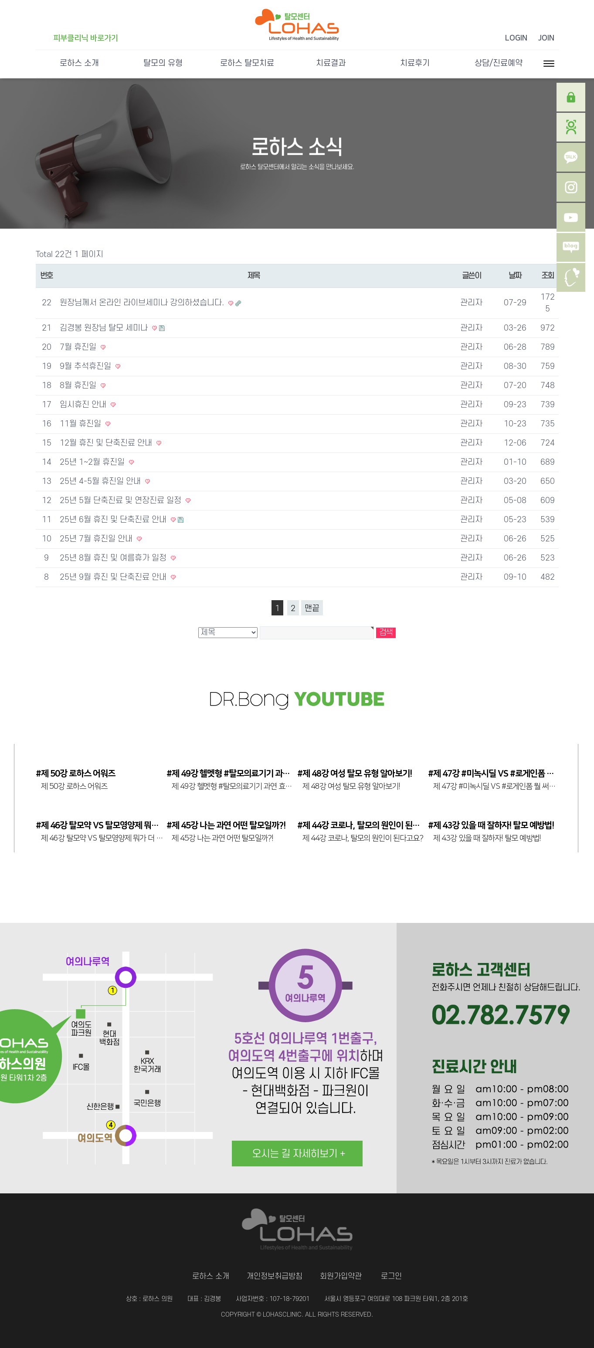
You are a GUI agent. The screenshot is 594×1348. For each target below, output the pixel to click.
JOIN (546, 38)
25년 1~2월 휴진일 (93, 462)
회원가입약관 (341, 1276)
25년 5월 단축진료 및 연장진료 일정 (121, 500)
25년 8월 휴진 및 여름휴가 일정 (114, 558)
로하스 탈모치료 (247, 63)
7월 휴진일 (79, 347)
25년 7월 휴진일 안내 (97, 539)
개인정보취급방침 (274, 1276)
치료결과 (331, 63)
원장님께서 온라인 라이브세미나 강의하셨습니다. (143, 302)
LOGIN (516, 38)
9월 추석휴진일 (86, 366)
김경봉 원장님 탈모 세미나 (105, 328)
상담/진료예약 (499, 63)
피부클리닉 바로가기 (85, 38)
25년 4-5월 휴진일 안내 (101, 481)
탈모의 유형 (163, 63)
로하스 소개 (79, 63)
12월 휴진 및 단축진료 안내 (107, 443)
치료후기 (415, 63)
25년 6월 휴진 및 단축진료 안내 (114, 519)
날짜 (515, 276)
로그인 (391, 1276)
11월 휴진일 (81, 424)
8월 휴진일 (79, 385)
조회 (547, 276)
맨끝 (312, 608)
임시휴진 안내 (84, 404)
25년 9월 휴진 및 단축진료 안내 (114, 577)
